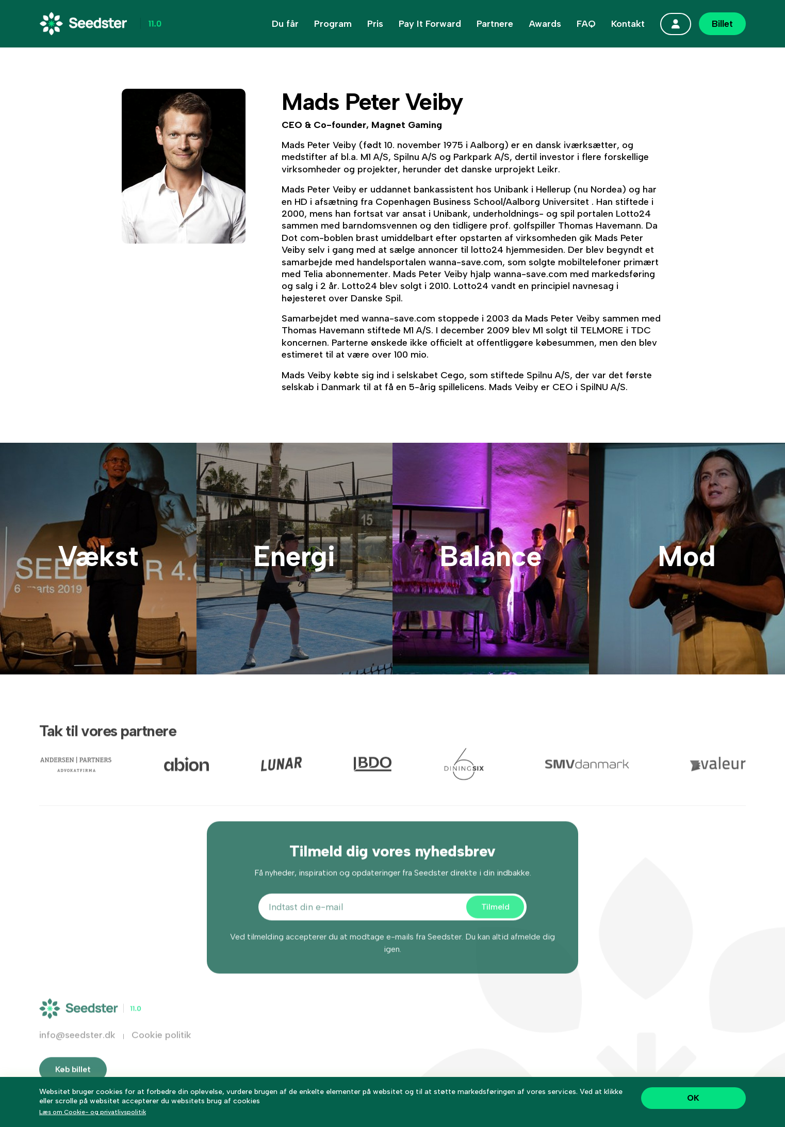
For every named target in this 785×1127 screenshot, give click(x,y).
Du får (285, 23)
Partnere (495, 23)
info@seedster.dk (77, 1048)
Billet (722, 23)
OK (693, 1098)
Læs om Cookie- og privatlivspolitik (92, 1112)
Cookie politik (161, 1048)
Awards (545, 23)
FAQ (586, 23)
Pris (375, 23)
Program (333, 23)
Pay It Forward (430, 23)
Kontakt (628, 23)
